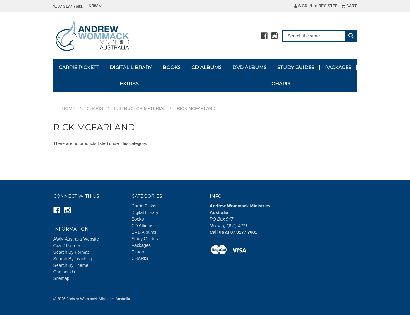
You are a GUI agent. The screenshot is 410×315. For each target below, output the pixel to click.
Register (327, 6)
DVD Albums (249, 67)
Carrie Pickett (79, 67)
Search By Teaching (72, 258)
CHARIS (280, 84)
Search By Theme (71, 265)
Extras (129, 84)
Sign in (303, 6)
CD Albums (206, 67)
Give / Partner (66, 245)
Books (172, 67)
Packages (338, 67)
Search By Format (71, 252)
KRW (95, 6)
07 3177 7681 (68, 6)
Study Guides (295, 67)
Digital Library (131, 67)
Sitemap (61, 278)
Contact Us (64, 271)
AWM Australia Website (76, 239)
